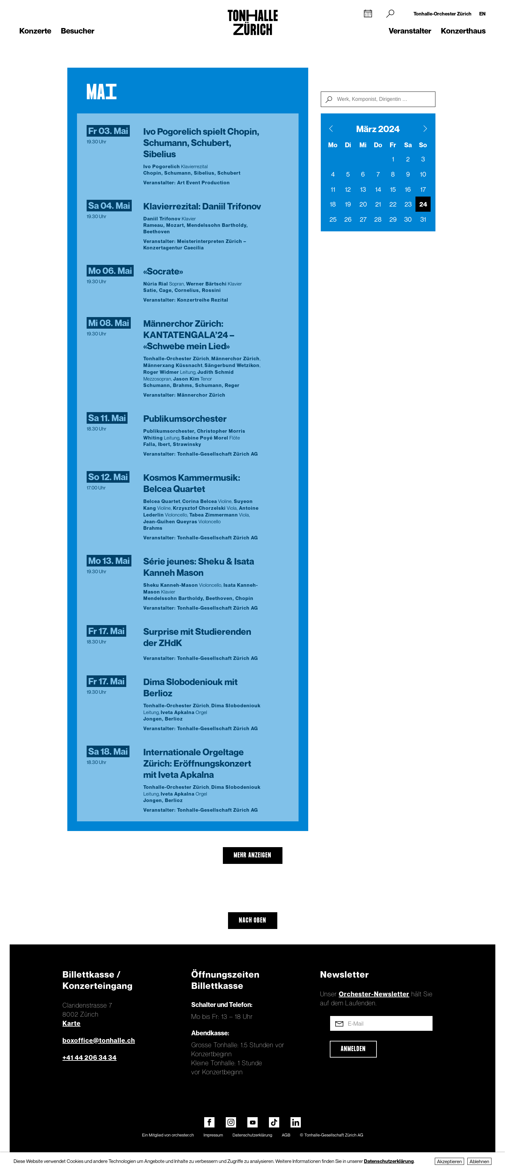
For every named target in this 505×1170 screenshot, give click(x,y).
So (423, 145)
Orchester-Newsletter (374, 994)
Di (348, 145)
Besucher (77, 30)
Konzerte (35, 30)
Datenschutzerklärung (252, 1134)
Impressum (213, 1134)
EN (482, 13)
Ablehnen (479, 1161)
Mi (363, 145)
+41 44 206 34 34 (89, 1057)
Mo (333, 145)
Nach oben (252, 920)
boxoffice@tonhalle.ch (98, 1040)
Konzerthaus (463, 30)
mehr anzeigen (253, 855)
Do (378, 145)
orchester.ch (183, 1134)
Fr (393, 145)
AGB (286, 1134)
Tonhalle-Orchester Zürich (443, 13)
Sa (408, 145)
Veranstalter (410, 30)
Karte (71, 1023)
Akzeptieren (449, 1161)
